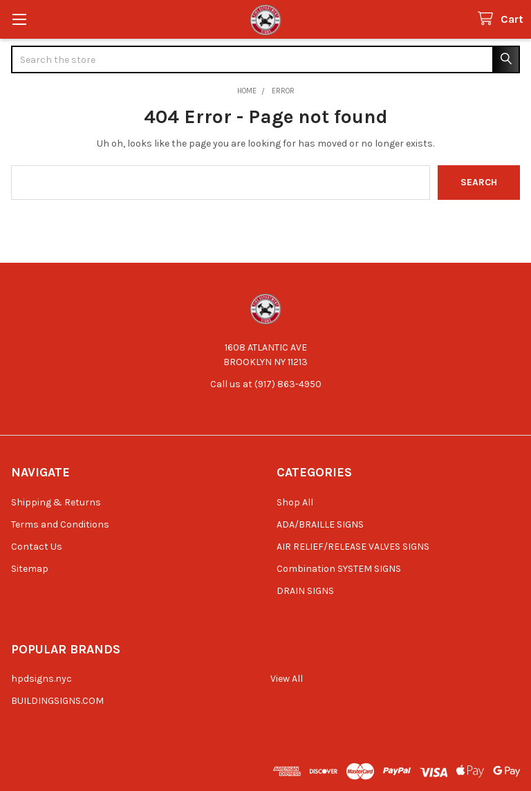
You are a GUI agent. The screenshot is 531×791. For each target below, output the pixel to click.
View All (286, 679)
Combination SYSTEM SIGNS (339, 569)
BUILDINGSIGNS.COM (57, 701)
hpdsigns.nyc (41, 679)
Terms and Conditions (60, 524)
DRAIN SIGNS (305, 591)
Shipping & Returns (56, 502)
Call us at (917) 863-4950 (266, 384)
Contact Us (36, 546)
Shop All (295, 502)
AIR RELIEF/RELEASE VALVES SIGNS (353, 546)
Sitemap (29, 569)
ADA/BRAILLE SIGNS (320, 524)
